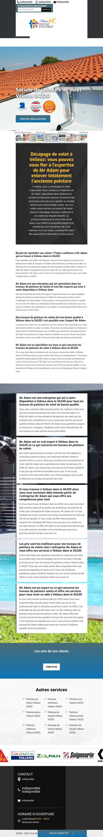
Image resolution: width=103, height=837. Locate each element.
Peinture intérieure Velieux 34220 (33, 729)
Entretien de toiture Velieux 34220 (55, 729)
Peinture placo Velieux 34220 (33, 714)
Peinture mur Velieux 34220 (76, 701)
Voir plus (51, 667)
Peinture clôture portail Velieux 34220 (76, 716)
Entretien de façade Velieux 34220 (76, 729)
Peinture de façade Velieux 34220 (55, 716)
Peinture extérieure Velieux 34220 (55, 703)
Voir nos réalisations (33, 119)
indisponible (25, 2)
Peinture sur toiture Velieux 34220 (33, 703)
